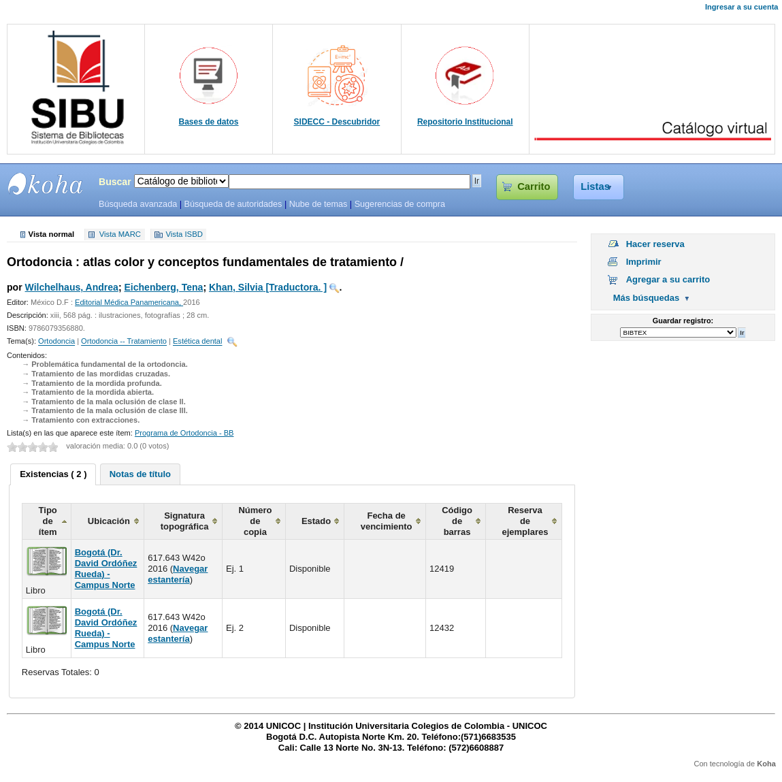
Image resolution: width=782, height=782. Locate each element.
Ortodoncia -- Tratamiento (124, 342)
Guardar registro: (683, 320)
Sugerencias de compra (400, 204)
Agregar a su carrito (668, 279)
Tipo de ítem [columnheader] (48, 521)
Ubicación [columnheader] (109, 521)
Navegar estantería (178, 574)
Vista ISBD (183, 235)
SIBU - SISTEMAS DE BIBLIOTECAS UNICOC (45, 183)
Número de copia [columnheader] (255, 521)
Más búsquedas (646, 298)
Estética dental (197, 342)
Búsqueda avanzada (138, 204)
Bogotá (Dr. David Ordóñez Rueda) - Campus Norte (106, 568)
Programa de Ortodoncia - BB (184, 433)
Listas (595, 186)
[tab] (53, 474)
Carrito (533, 186)
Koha (766, 764)
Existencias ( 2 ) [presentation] (53, 474)
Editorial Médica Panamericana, (129, 302)
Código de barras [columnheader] (457, 521)
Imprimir (644, 262)
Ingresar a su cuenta (741, 7)
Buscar (115, 181)
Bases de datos (209, 122)
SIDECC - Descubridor (337, 122)
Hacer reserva (655, 244)
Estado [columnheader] (316, 521)
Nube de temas (318, 204)
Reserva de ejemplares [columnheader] (525, 521)
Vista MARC (120, 235)
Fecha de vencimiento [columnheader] (386, 521)
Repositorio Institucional (465, 122)
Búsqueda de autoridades (233, 204)
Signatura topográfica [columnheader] (185, 521)
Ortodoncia (56, 342)
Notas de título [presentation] (140, 474)
